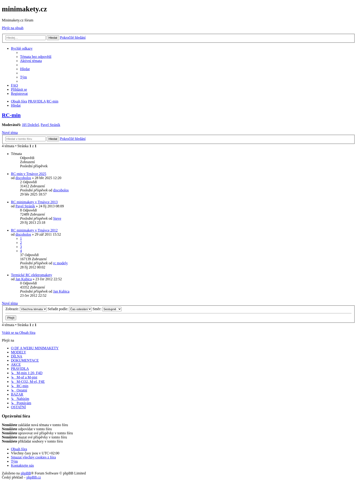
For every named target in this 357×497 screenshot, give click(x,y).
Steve (57, 218)
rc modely (60, 263)
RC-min (11, 115)
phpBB (26, 473)
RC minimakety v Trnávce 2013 (34, 202)
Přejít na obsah (12, 28)
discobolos (23, 178)
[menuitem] (35, 57)
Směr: (107, 309)
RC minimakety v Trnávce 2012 (34, 230)
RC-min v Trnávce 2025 (28, 174)
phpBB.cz (33, 477)
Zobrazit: (26, 309)
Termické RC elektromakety (31, 275)
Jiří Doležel (30, 125)
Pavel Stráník (50, 125)
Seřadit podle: (70, 309)
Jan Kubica (23, 279)
